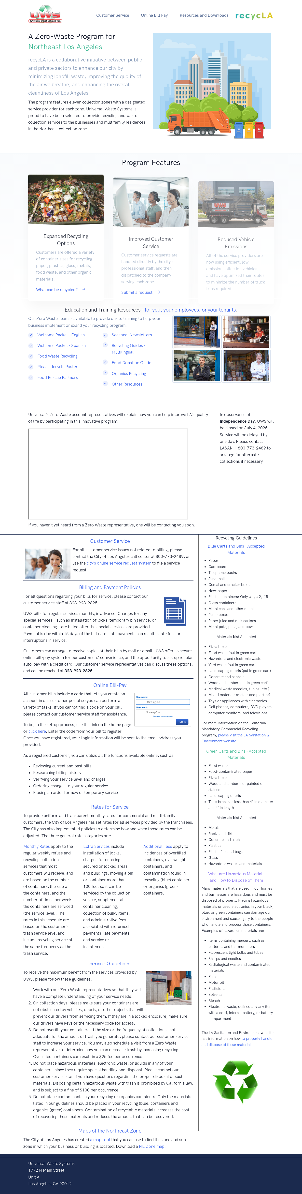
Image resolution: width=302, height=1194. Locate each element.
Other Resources (127, 384)
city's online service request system (119, 563)
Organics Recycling (129, 373)
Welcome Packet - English (61, 334)
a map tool (100, 1139)
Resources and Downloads (204, 15)
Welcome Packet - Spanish (61, 345)
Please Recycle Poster (57, 366)
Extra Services (96, 846)
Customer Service (112, 15)
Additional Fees (157, 846)
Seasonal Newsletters (132, 334)
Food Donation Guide (131, 362)
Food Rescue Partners (57, 377)
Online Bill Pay (154, 15)
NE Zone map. (152, 1146)
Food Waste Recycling (57, 356)
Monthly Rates (36, 846)
